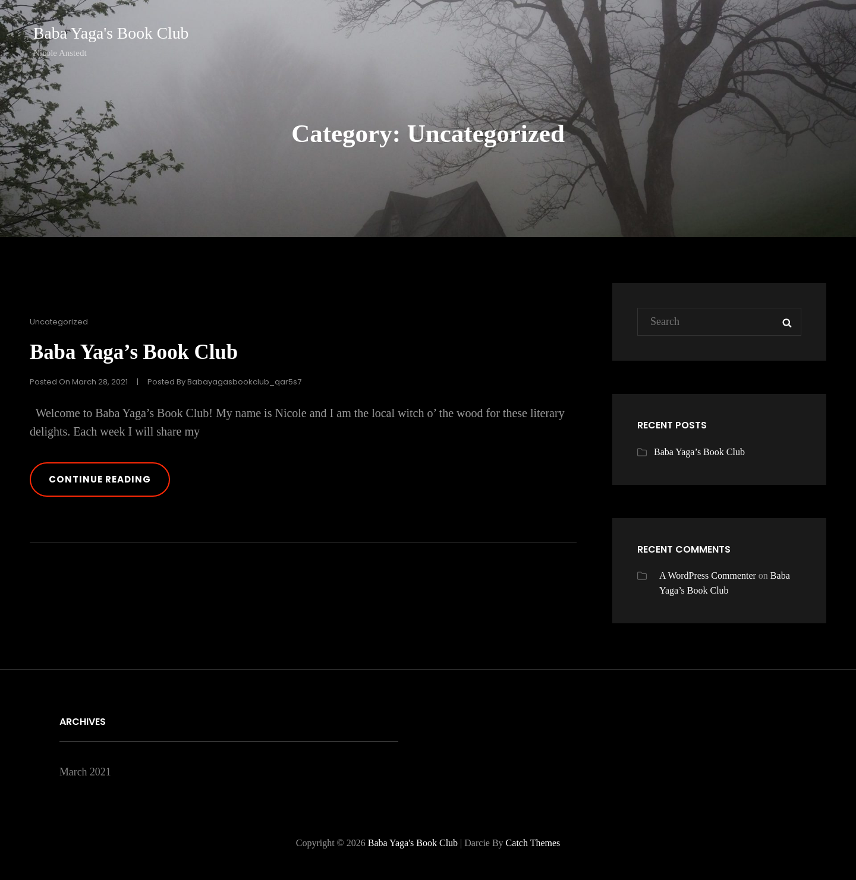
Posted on (79, 381)
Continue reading (116, 485)
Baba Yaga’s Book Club (137, 352)
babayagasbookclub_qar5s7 (244, 381)
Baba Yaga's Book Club (112, 33)
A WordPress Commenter (707, 575)
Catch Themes (533, 843)
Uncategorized (59, 321)
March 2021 (85, 772)
